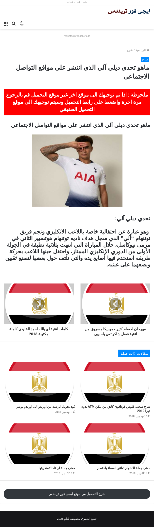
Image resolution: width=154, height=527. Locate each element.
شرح (130, 50)
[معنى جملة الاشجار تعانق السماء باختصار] (115, 443)
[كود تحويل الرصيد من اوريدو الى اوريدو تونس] (39, 382)
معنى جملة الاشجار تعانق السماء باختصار (123, 468)
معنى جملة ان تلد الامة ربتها (57, 468)
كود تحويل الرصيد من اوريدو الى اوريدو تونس (45, 406)
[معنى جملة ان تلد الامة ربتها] (39, 443)
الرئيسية (142, 50)
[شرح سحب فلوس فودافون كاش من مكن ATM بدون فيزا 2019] (115, 382)
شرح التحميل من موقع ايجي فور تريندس (77, 494)
